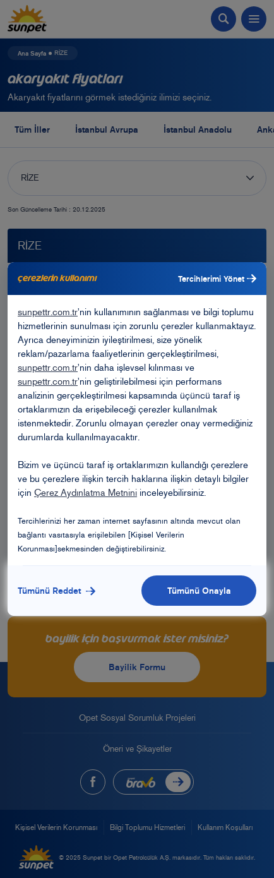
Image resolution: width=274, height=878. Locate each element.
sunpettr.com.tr (48, 312)
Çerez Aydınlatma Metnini (85, 492)
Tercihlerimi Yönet (217, 279)
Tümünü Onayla (199, 591)
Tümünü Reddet (56, 591)
